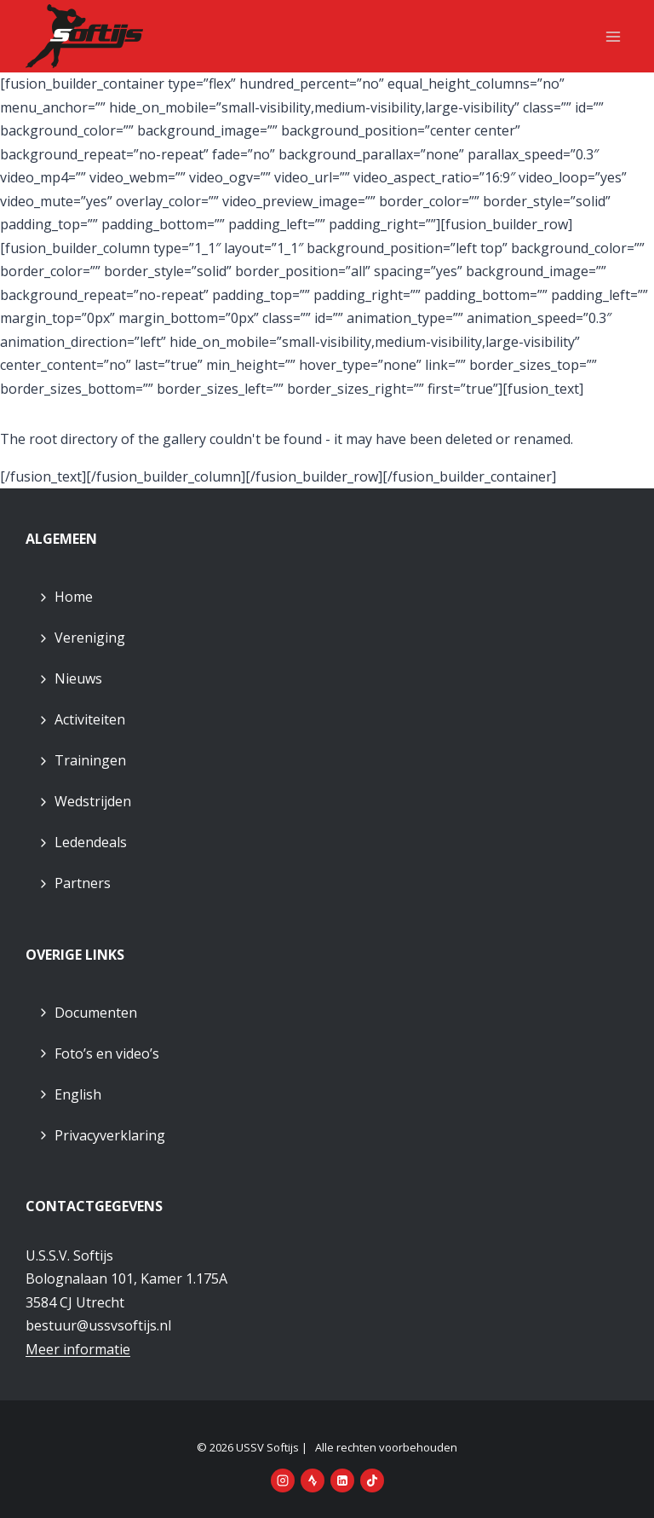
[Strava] (312, 1480)
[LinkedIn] (342, 1480)
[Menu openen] (612, 36)
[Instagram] (283, 1480)
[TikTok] (372, 1480)
